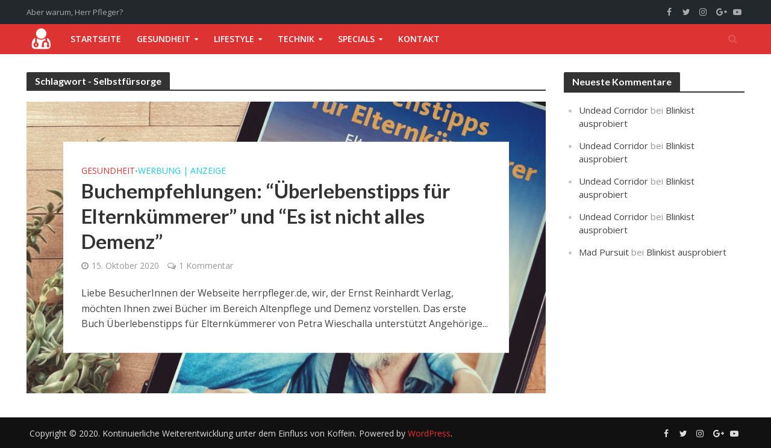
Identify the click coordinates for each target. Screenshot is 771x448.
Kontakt (419, 38)
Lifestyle (234, 38)
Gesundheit (163, 38)
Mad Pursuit (604, 252)
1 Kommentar (206, 265)
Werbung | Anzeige (182, 170)
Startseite (95, 38)
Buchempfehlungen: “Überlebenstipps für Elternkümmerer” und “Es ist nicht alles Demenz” (265, 216)
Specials (356, 38)
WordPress (429, 433)
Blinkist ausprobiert (686, 252)
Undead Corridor (613, 110)
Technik (296, 38)
